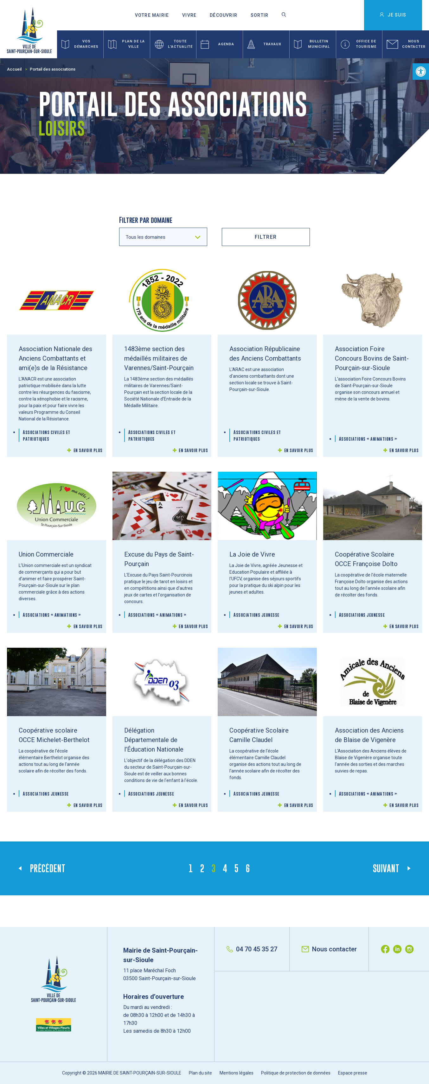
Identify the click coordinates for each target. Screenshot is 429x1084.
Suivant (386, 868)
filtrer (266, 237)
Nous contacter (329, 949)
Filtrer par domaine (145, 220)
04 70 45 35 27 (252, 949)
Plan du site (200, 1072)
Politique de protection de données (295, 1072)
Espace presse (352, 1072)
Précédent (47, 868)
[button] (421, 71)
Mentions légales (236, 1072)
